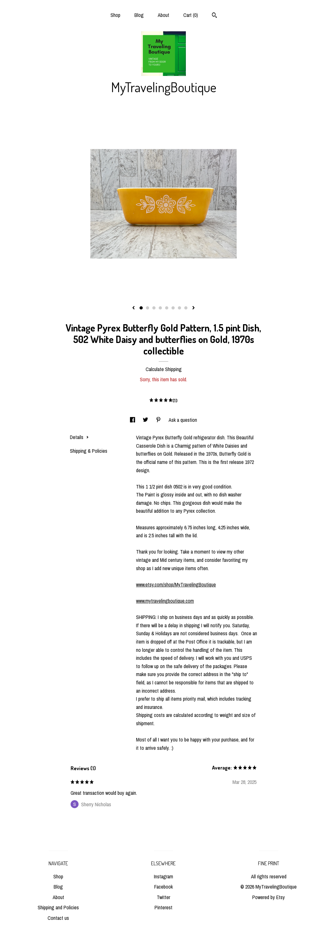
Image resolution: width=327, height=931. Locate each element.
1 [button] (141, 307)
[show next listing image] (193, 308)
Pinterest (163, 907)
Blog (139, 15)
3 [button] (154, 307)
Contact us (58, 917)
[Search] (214, 15)
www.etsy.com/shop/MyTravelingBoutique (176, 584)
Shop (115, 15)
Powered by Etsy (268, 897)
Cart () (190, 15)
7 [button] (179, 307)
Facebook (163, 886)
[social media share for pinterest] (159, 419)
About (163, 15)
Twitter (163, 897)
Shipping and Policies (58, 907)
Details (79, 437)
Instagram (163, 876)
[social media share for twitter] (146, 419)
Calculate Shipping (164, 369)
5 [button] (166, 307)
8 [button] (185, 307)
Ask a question (183, 419)
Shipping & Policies (88, 450)
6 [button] (173, 307)
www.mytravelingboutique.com (165, 600)
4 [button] (160, 307)
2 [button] (147, 307)
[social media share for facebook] (133, 419)
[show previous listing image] (133, 308)
